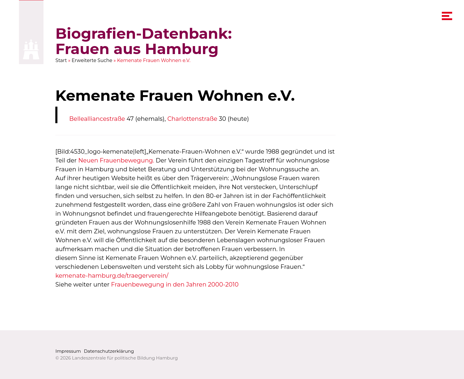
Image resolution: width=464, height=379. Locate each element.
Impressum (68, 351)
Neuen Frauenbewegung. (116, 160)
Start (61, 60)
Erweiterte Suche (92, 60)
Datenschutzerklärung (109, 351)
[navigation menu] (447, 16)
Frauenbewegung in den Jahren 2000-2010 (175, 284)
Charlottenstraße (192, 118)
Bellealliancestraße (97, 118)
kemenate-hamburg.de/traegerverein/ (111, 275)
